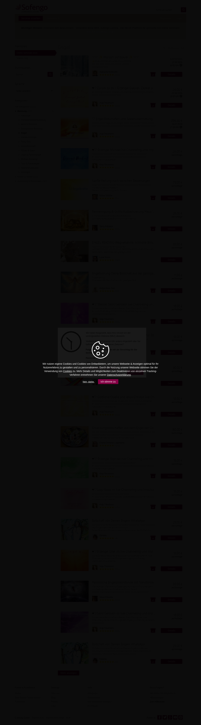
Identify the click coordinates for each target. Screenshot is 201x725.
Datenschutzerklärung (119, 374)
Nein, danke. (88, 382)
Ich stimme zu (108, 381)
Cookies (67, 371)
